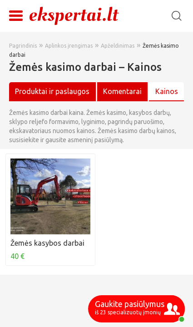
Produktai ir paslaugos (52, 91)
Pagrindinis (23, 46)
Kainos (166, 91)
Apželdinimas (117, 46)
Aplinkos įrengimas (69, 46)
